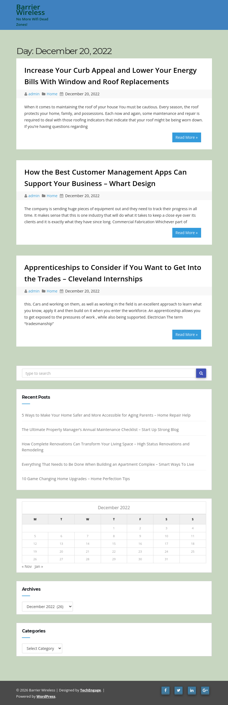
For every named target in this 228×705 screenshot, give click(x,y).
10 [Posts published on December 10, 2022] (167, 536)
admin (34, 93)
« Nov (27, 566)
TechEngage (90, 690)
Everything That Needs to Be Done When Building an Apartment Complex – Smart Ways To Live (108, 464)
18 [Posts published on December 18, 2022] (193, 544)
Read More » (187, 137)
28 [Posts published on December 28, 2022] (88, 559)
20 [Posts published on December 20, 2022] (62, 551)
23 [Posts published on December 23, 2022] (140, 551)
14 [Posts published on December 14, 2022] (88, 544)
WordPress (45, 696)
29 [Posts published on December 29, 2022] (114, 559)
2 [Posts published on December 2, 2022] (140, 528)
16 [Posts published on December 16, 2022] (140, 544)
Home (52, 93)
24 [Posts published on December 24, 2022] (167, 551)
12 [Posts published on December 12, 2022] (35, 544)
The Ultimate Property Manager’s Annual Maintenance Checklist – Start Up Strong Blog (100, 429)
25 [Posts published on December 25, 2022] (193, 551)
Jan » (39, 566)
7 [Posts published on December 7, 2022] (88, 536)
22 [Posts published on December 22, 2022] (114, 551)
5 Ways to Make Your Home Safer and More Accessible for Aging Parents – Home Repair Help (106, 415)
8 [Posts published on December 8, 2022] (114, 536)
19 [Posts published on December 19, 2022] (35, 551)
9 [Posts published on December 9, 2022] (140, 536)
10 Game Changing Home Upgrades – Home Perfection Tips (76, 478)
